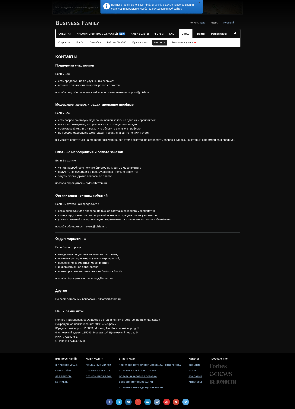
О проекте (62, 365)
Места (193, 371)
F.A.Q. (74, 365)
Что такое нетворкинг (134, 365)
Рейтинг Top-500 (145, 371)
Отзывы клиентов (98, 371)
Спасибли (125, 371)
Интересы (195, 382)
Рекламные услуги (98, 365)
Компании (195, 376)
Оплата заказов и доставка (138, 376)
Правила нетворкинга (166, 365)
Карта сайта (63, 371)
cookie (158, 4)
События (195, 365)
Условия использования (136, 382)
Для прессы (63, 376)
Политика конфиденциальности (141, 387)
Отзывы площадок (99, 376)
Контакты (61, 382)
